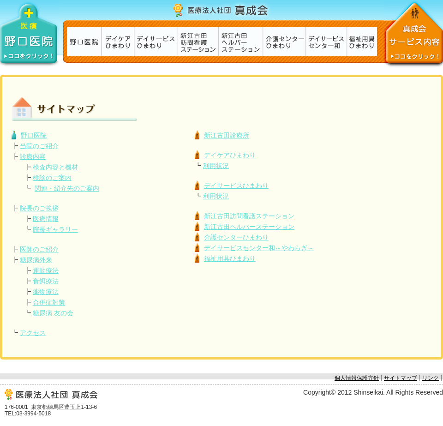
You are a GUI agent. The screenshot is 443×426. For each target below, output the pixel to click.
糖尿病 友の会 (53, 313)
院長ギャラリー (55, 229)
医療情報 (46, 218)
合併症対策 (49, 302)
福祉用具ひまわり (362, 41)
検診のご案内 (52, 177)
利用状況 (216, 165)
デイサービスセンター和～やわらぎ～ (259, 248)
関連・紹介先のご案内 (67, 188)
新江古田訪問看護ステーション (197, 41)
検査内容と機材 (55, 167)
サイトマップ (400, 378)
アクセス (33, 332)
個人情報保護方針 (357, 378)
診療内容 (33, 156)
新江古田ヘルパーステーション (240, 41)
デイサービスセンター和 (326, 41)
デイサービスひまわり (155, 41)
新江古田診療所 (84, 41)
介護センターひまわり (284, 41)
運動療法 (46, 270)
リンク (430, 378)
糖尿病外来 (36, 260)
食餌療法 (46, 281)
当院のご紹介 (39, 146)
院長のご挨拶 (39, 208)
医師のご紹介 (39, 249)
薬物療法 (46, 291)
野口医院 (34, 135)
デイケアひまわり (117, 41)
